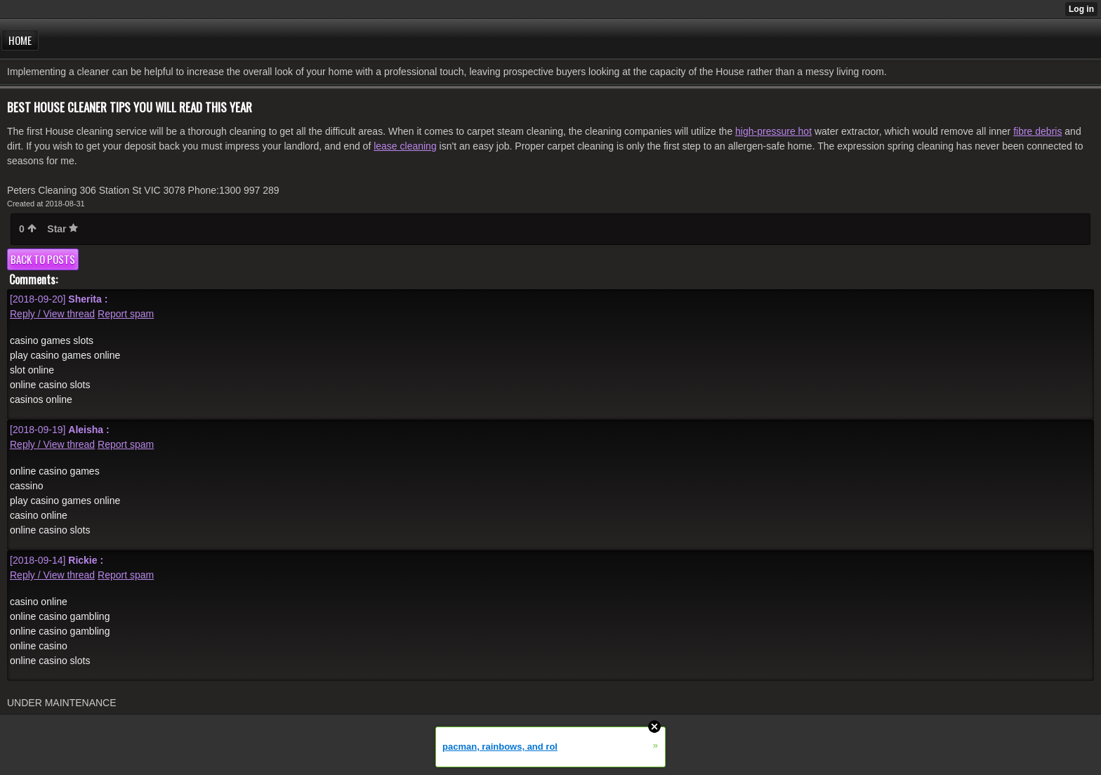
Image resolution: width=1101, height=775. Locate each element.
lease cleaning (405, 146)
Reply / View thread (52, 313)
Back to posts (43, 259)
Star (62, 228)
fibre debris (1037, 131)
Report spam (126, 313)
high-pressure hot (773, 131)
